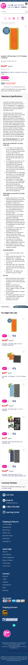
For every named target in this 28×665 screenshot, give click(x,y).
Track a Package (7, 524)
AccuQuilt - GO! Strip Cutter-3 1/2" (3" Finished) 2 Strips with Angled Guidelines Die (14, 475)
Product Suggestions (8, 557)
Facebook (5, 576)
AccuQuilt (10, 23)
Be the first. (14, 61)
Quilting (6, 23)
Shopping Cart (7, 541)
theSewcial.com (7, 585)
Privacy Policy (6, 563)
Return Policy (6, 530)
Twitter (5, 579)
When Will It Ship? (8, 535)
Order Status (6, 538)
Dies (14, 23)
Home (2, 23)
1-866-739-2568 (18, 5)
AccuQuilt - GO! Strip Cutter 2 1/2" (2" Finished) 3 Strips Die (12, 344)
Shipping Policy (7, 527)
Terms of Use (6, 566)
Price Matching (7, 554)
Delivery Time (6, 533)
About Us (5, 552)
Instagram (5, 582)
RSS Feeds (5, 590)
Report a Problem (7, 560)
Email (4, 587)
